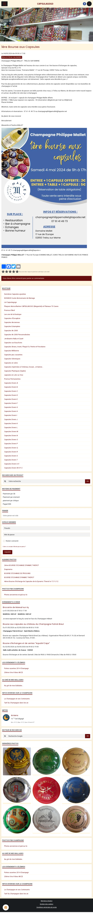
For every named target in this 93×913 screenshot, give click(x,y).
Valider (7, 552)
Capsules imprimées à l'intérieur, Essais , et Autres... (23, 367)
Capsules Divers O (11, 440)
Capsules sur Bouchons (13, 343)
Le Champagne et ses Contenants (17, 699)
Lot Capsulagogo (10, 302)
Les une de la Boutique (12, 314)
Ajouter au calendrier (11, 57)
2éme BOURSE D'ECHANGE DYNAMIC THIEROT (21, 565)
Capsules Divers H (11, 411)
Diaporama (8, 569)
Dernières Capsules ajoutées (15, 294)
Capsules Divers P (11, 444)
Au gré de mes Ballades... (13, 686)
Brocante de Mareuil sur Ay (16, 607)
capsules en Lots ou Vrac (13, 375)
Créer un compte (8, 546)
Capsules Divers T (11, 460)
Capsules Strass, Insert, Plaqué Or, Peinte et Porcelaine (24, 347)
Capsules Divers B (11, 387)
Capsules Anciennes (12, 322)
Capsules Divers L (11, 427)
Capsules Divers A (11, 383)
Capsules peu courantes (13, 355)
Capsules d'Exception (12, 318)
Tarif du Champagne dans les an (16, 703)
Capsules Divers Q (11, 448)
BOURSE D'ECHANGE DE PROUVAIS (17, 573)
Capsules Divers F (11, 403)
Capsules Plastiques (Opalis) (15, 371)
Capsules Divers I (10, 415)
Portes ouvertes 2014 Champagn (16, 668)
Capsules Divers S (11, 456)
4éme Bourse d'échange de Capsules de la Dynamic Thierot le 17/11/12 (31, 581)
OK (88, 481)
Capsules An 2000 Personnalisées (17, 335)
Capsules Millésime (11, 351)
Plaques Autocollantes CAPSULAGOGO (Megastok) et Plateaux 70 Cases (31, 306)
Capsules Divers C (11, 391)
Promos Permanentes (12, 379)
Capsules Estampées (12, 326)
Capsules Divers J (11, 419)
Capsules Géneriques (12, 359)
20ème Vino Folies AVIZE (13, 672)
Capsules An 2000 (11, 331)
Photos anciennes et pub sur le (15, 595)
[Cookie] (6, 907)
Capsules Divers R (11, 452)
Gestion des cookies (46, 904)
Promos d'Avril (9, 310)
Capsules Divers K (11, 423)
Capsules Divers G (11, 407)
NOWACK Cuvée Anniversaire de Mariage (19, 298)
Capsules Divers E (11, 399)
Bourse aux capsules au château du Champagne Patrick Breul (33, 624)
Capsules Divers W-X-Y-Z (13, 468)
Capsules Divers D (11, 395)
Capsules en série (11, 363)
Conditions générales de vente (46, 907)
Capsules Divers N (11, 436)
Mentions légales (46, 901)
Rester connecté (10, 541)
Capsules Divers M (11, 432)
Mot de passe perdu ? (19, 546)
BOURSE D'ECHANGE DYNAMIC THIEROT (19, 577)
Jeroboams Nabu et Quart (13, 339)
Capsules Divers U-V (11, 464)
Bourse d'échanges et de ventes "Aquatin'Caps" (26, 643)
